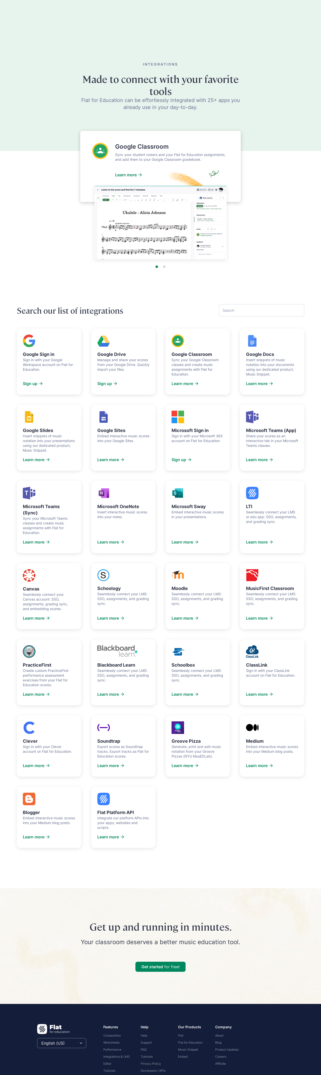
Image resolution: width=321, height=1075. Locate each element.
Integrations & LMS (116, 1056)
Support (146, 1042)
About (219, 1035)
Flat (180, 1035)
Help (144, 1035)
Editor (107, 1063)
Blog (218, 1042)
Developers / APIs (153, 1070)
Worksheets (111, 1042)
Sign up (33, 383)
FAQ (143, 1049)
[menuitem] (119, 1035)
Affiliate (220, 1063)
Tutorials (109, 1070)
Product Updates (227, 1049)
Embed (183, 1056)
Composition (112, 1035)
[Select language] (61, 1043)
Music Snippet (188, 1049)
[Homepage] (53, 1029)
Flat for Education (190, 1042)
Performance (112, 1049)
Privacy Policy (151, 1063)
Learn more (129, 174)
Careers (220, 1056)
